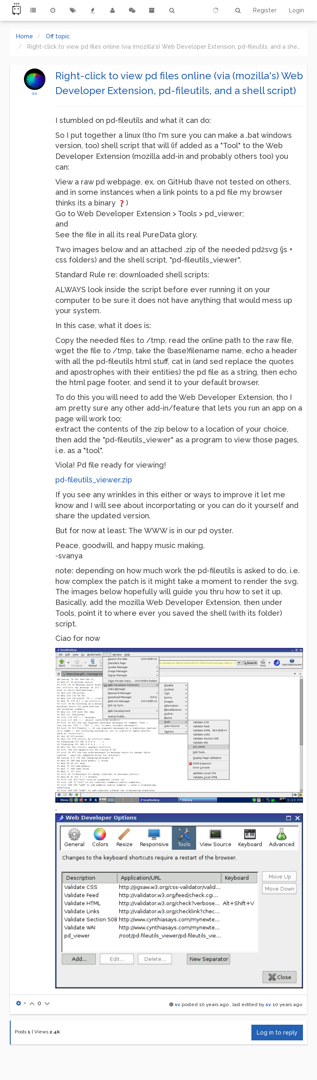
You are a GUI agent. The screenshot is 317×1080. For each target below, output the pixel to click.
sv (34, 93)
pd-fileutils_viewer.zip (93, 479)
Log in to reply (277, 1032)
